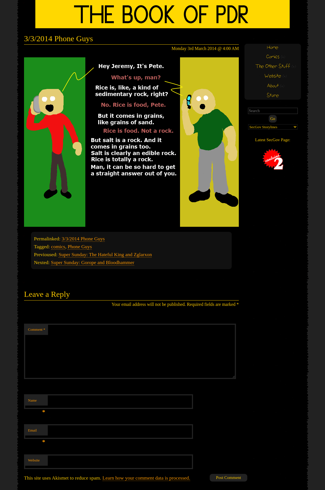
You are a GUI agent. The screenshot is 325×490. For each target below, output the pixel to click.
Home (272, 47)
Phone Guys (80, 246)
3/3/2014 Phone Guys (83, 238)
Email (36, 432)
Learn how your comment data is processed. (146, 478)
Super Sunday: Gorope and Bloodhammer (92, 262)
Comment (36, 329)
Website (34, 460)
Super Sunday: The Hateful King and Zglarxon (105, 254)
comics (58, 246)
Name (36, 402)
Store (273, 95)
